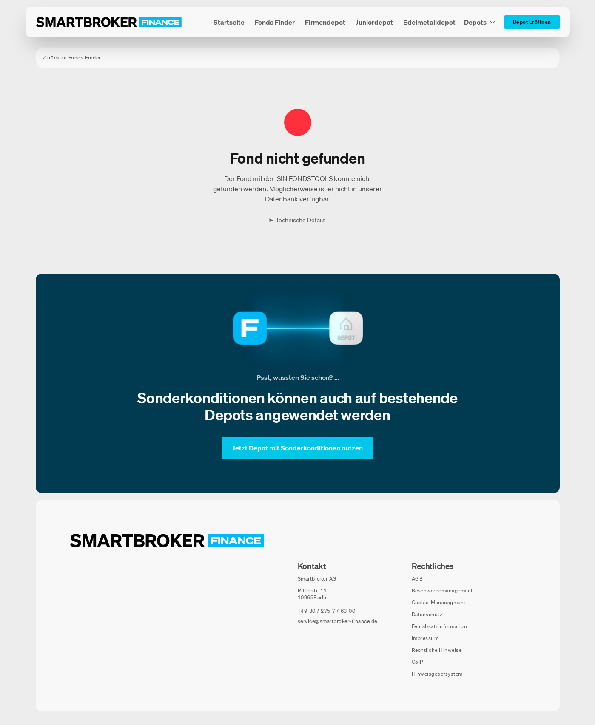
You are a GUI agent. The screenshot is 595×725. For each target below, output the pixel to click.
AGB (417, 578)
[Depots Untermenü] (480, 22)
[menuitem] (229, 22)
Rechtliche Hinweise (437, 650)
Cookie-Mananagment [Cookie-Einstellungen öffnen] (439, 602)
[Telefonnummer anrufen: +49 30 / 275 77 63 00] (327, 611)
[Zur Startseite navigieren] (167, 540)
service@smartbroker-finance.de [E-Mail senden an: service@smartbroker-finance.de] (337, 621)
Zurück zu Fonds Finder (72, 57)
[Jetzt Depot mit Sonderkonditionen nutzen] (297, 448)
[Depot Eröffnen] (532, 22)
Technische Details (300, 220)
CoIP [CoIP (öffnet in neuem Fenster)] (417, 662)
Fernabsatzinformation (439, 626)
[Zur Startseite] (109, 22)
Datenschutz (427, 614)
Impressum (425, 638)
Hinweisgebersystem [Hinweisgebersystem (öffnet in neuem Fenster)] (437, 673)
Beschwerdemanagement (442, 590)
